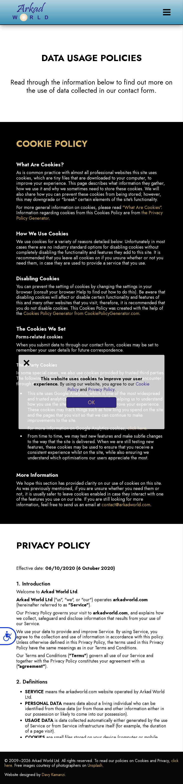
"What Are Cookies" (141, 207)
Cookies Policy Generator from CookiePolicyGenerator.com (81, 313)
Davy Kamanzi (53, 775)
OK (91, 402)
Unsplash (95, 765)
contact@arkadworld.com (126, 504)
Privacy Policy (101, 389)
